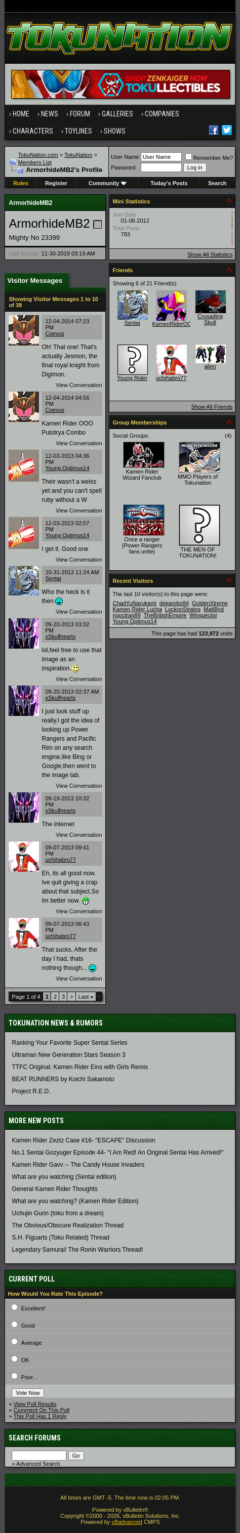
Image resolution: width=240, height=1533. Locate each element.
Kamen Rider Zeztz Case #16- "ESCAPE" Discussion (83, 1140)
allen (210, 366)
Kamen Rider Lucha (137, 609)
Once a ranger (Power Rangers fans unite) (142, 545)
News (49, 114)
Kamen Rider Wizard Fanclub (142, 475)
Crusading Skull (210, 319)
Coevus (54, 333)
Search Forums (35, 1438)
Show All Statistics (209, 254)
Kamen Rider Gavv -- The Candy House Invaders (78, 1164)
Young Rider (132, 378)
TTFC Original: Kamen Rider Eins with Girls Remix (80, 1067)
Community (108, 183)
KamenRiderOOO (174, 324)
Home (21, 114)
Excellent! (33, 1308)
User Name (125, 157)
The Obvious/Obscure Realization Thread (68, 1225)
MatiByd (214, 609)
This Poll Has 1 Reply (39, 1416)
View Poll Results (35, 1404)
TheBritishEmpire (165, 615)
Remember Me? (209, 158)
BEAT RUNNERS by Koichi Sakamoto (63, 1079)
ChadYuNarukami (134, 603)
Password (123, 167)
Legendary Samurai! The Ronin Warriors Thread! (77, 1249)
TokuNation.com (38, 155)
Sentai (53, 578)
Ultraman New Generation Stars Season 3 (68, 1054)
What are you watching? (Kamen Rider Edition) (75, 1201)
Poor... (29, 1377)
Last (86, 997)
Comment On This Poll (41, 1410)
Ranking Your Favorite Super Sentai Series (69, 1042)
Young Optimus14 (67, 468)
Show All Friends (212, 407)
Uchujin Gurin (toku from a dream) (57, 1213)
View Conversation (79, 385)
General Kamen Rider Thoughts (54, 1189)
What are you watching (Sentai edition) (64, 1176)
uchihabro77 (60, 860)
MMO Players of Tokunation (198, 480)
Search (217, 183)
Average (31, 1343)
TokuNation (78, 155)
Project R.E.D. (31, 1091)
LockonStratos (183, 609)
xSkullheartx (60, 636)
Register (56, 183)
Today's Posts (168, 183)
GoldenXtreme (210, 603)
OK (25, 1360)
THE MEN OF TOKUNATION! (197, 552)
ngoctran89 (127, 615)
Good (28, 1326)
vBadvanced (126, 1522)
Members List (35, 162)
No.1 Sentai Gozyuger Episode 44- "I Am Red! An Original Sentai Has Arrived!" (117, 1152)
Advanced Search (38, 1464)
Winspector (203, 615)
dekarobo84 (174, 603)
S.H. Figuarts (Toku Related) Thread (60, 1237)
